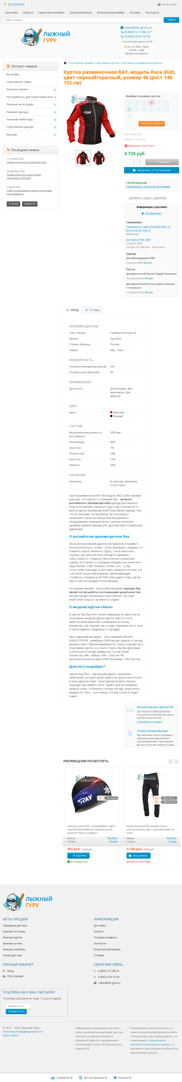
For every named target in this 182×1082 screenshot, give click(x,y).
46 (129, 109)
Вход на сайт (167, 4)
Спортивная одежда (19, 127)
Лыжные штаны (12, 943)
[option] (83, 158)
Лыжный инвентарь (19, 119)
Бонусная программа (110, 12)
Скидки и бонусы (81, 12)
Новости (29, 204)
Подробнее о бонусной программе (148, 186)
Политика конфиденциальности (23, 1031)
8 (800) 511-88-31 (136, 32)
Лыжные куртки (12, 937)
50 (144, 109)
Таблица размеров (151, 123)
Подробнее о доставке (149, 721)
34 (129, 102)
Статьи (13, 204)
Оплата (28, 12)
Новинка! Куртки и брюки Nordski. (27, 162)
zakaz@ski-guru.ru (136, 27)
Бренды (11, 134)
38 (144, 102)
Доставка (11, 12)
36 (136, 102)
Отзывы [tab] (92, 310)
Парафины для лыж (15, 925)
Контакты (152, 12)
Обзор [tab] (72, 310)
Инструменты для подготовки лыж (29, 97)
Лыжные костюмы (14, 931)
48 (136, 109)
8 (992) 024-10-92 (136, 36)
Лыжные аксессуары (20, 104)
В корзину (78, 855)
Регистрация (13, 976)
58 (129, 115)
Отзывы (135, 12)
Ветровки (12, 74)
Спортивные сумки (18, 82)
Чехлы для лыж (12, 955)
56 (166, 109)
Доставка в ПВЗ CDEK (138, 239)
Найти (172, 20)
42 (159, 102)
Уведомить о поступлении (153, 170)
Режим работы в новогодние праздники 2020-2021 (24, 176)
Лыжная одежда (17, 112)
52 (151, 109)
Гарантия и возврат (51, 12)
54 (159, 109)
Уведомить (140, 855)
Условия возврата (105, 937)
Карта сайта (10, 1035)
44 (166, 102)
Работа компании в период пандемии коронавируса (29, 192)
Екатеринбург (16, 4)
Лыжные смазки (17, 89)
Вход (8, 971)
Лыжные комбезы (14, 949)
